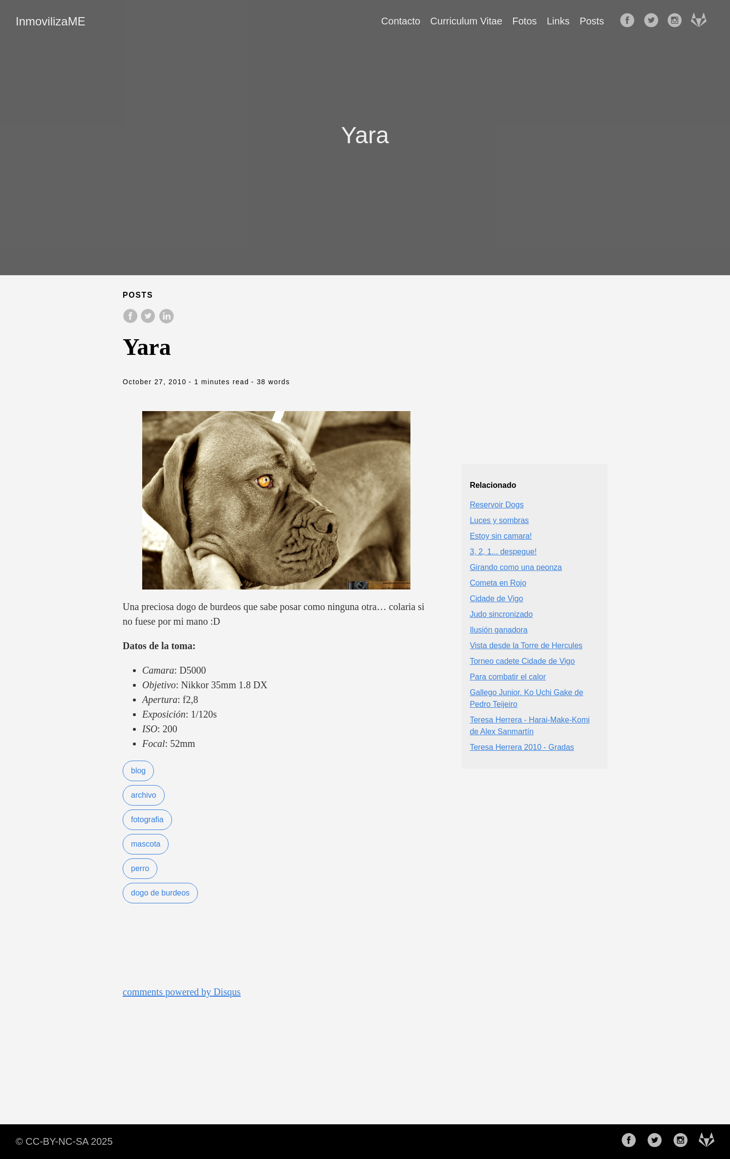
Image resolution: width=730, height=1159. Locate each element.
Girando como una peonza (516, 567)
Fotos (525, 21)
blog (138, 770)
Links (558, 21)
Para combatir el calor (508, 677)
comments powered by (182, 991)
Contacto (400, 21)
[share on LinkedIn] (166, 321)
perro (140, 868)
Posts (592, 21)
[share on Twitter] (149, 321)
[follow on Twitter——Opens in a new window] (654, 21)
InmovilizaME (51, 21)
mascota (145, 844)
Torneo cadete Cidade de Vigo (522, 661)
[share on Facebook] (131, 321)
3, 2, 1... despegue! (503, 551)
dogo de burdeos (160, 893)
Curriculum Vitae (466, 21)
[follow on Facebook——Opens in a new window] (630, 21)
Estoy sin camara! (501, 536)
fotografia (147, 819)
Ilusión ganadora (498, 630)
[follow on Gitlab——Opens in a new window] (701, 21)
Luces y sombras (499, 520)
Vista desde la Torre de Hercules (526, 645)
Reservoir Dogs (496, 505)
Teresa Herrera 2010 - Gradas (522, 747)
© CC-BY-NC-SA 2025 (64, 1141)
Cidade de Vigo (496, 598)
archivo (143, 795)
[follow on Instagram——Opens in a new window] (677, 21)
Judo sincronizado (501, 614)
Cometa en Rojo (498, 583)
